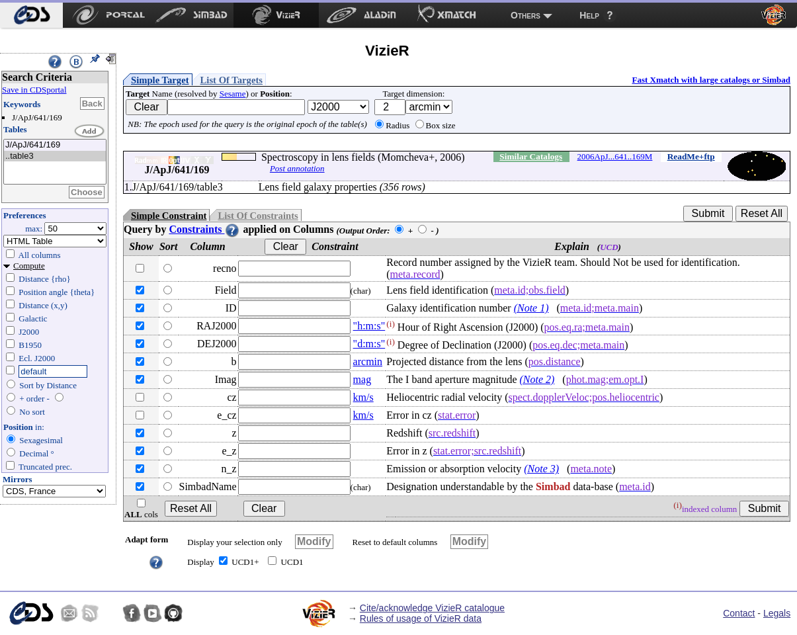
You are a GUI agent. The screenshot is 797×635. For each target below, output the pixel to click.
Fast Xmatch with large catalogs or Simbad (711, 80)
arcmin (367, 361)
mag (362, 379)
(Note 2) (536, 379)
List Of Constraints (258, 215)
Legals (776, 613)
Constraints (204, 229)
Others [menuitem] (525, 15)
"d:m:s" (369, 343)
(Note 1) (531, 308)
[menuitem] (31, 15)
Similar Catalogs (530, 156)
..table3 (55, 156)
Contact (739, 613)
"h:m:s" (369, 325)
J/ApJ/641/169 (55, 145)
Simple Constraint (168, 215)
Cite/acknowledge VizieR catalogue (432, 608)
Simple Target (160, 80)
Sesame (233, 94)
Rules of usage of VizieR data (421, 618)
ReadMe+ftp (691, 156)
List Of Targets (231, 80)
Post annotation (297, 168)
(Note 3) (541, 468)
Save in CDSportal (34, 90)
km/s (363, 397)
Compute (29, 266)
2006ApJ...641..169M (615, 156)
